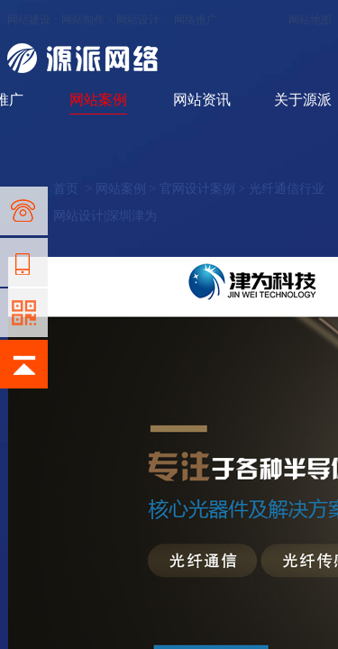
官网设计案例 (197, 189)
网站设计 (138, 20)
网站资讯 (202, 99)
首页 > (74, 189)
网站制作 (83, 20)
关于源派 (303, 99)
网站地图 (310, 20)
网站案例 (98, 99)
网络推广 (195, 20)
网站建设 (28, 20)
